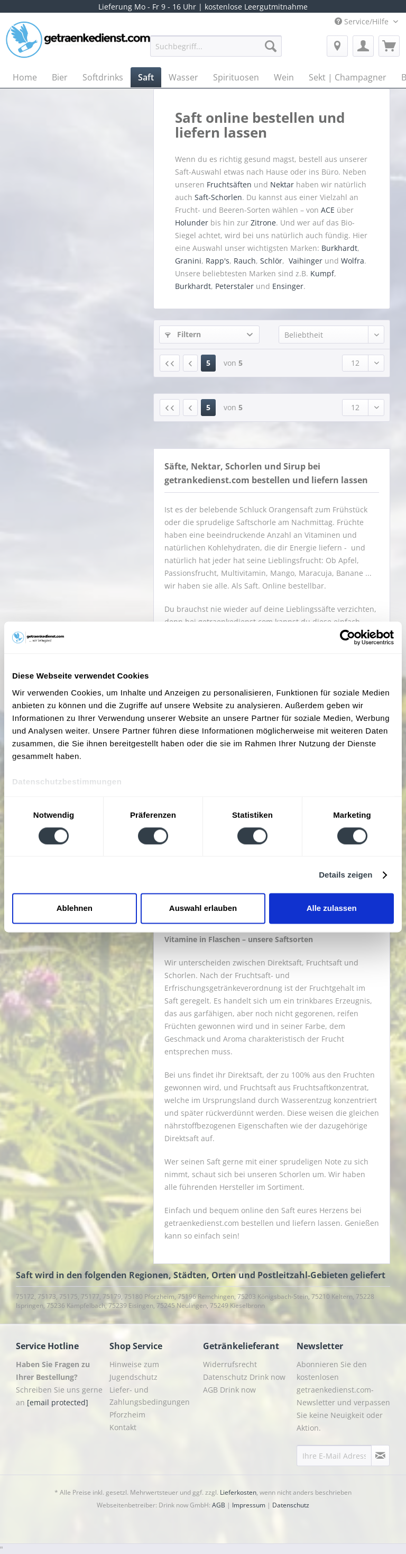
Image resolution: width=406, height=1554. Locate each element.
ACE (328, 210)
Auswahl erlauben (203, 908)
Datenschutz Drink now (244, 1377)
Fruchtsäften (230, 184)
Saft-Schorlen (218, 197)
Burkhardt (339, 248)
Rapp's (217, 261)
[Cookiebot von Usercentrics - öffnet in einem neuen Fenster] (347, 637)
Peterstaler (234, 286)
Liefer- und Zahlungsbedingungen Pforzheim (149, 1402)
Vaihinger (305, 261)
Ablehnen (75, 908)
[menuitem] (216, 51)
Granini (188, 261)
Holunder (191, 223)
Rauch (245, 261)
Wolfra (352, 261)
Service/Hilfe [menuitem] (363, 21)
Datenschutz (290, 1505)
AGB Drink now (229, 1390)
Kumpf (322, 273)
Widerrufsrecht (230, 1364)
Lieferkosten (238, 1492)
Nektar (283, 184)
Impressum (248, 1505)
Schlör (271, 261)
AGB (218, 1505)
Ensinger (287, 286)
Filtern (183, 334)
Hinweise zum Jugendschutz (134, 1370)
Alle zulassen (332, 908)
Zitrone (263, 223)
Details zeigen (345, 874)
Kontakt (122, 1427)
